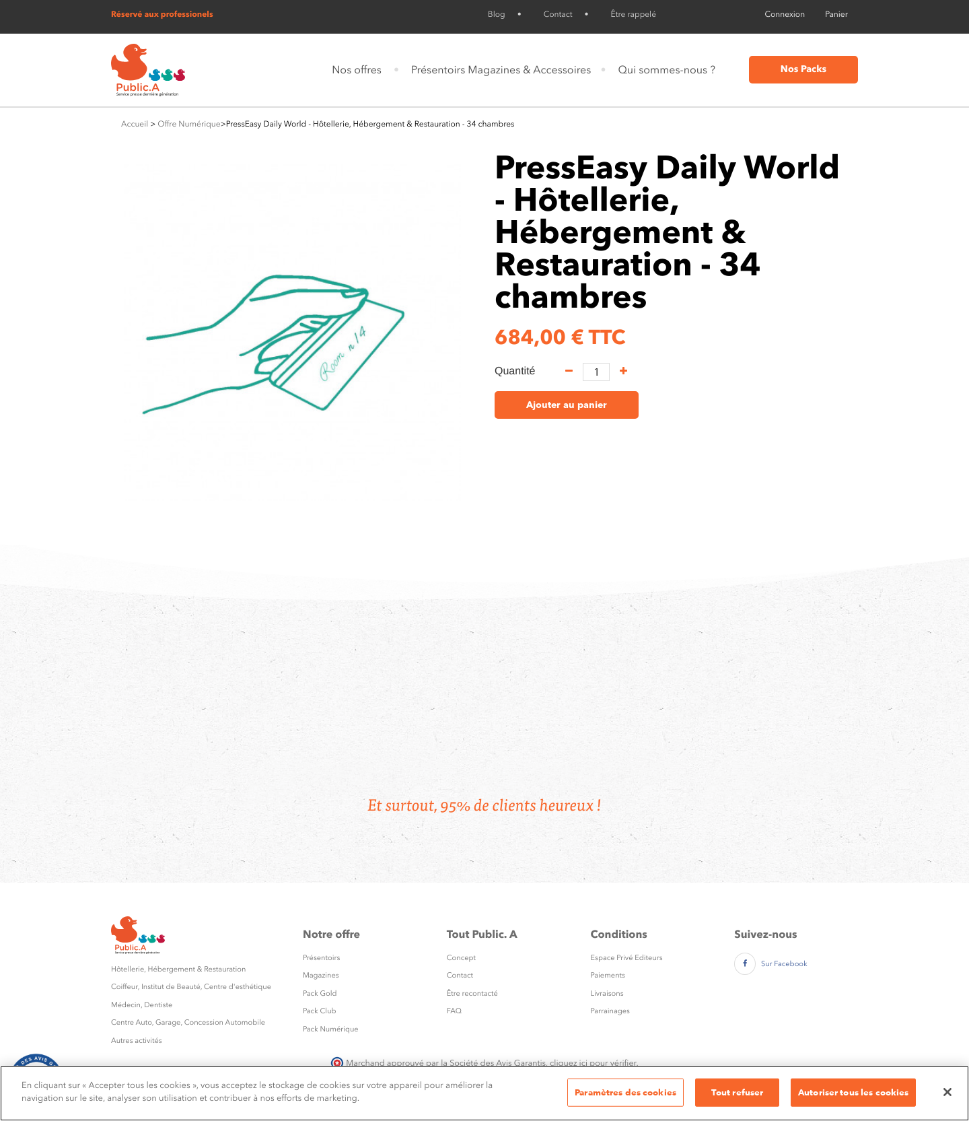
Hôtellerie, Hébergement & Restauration (178, 969)
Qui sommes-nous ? (666, 69)
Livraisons (607, 993)
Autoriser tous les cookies (853, 1092)
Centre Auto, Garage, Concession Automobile (188, 1022)
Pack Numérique (331, 1029)
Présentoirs (321, 957)
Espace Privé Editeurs (627, 957)
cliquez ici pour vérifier (593, 1063)
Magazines (321, 975)
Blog (496, 14)
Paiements (608, 975)
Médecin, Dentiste (141, 1004)
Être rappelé (633, 14)
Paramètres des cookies (625, 1092)
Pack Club (319, 1011)
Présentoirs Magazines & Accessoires (501, 69)
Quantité (515, 371)
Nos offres (357, 69)
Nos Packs (803, 69)
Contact (558, 14)
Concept (461, 957)
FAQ (454, 1011)
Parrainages (610, 1011)
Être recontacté (472, 993)
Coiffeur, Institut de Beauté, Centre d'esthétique (191, 986)
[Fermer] (947, 1092)
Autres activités (136, 1040)
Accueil (134, 124)
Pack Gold (320, 993)
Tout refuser (737, 1092)
